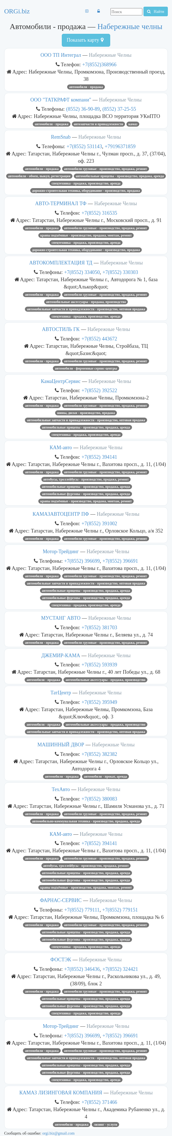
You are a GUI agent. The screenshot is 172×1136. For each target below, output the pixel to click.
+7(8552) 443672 (99, 338)
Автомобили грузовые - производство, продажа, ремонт (105, 169)
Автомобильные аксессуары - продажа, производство (86, 302)
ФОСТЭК (60, 959)
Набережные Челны (110, 55)
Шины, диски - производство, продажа (86, 413)
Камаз (132, 124)
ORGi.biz (17, 11)
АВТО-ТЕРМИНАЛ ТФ (61, 203)
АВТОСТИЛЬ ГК (61, 329)
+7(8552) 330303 (120, 272)
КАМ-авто (61, 447)
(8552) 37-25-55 (119, 109)
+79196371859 (120, 146)
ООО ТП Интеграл (61, 55)
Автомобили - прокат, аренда (105, 776)
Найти (155, 11)
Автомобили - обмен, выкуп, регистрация (39, 176)
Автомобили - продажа (86, 87)
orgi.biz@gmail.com (58, 1133)
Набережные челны (129, 26)
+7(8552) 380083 (99, 798)
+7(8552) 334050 (82, 272)
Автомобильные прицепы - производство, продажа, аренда (120, 176)
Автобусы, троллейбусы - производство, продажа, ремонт (86, 479)
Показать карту (85, 39)
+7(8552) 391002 (99, 523)
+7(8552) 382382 (99, 754)
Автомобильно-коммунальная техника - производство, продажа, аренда (86, 821)
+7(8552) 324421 (120, 969)
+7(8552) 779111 (82, 909)
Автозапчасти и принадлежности (98, 124)
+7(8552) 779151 (120, 909)
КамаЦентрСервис (61, 381)
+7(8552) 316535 (99, 213)
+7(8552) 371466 (99, 1102)
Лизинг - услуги (105, 1124)
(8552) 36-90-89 (83, 109)
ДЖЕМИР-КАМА (60, 655)
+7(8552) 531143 (84, 146)
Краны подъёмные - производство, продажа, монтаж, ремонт (86, 235)
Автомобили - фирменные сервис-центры (86, 368)
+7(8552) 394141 (99, 457)
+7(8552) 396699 (82, 561)
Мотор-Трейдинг (61, 551)
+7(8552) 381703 (99, 627)
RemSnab (60, 136)
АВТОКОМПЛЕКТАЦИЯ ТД (61, 262)
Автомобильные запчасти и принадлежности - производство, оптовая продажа (86, 309)
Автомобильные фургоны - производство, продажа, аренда (86, 494)
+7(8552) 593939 (99, 664)
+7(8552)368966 (99, 64)
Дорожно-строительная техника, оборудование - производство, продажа (86, 190)
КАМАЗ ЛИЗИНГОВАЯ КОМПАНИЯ (60, 1092)
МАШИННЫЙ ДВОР (60, 744)
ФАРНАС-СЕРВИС (61, 900)
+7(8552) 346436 (82, 969)
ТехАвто (61, 789)
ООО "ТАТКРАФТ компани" (60, 99)
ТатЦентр (60, 692)
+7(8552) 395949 (99, 702)
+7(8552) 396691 (120, 561)
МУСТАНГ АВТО (61, 618)
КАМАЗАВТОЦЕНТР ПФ (61, 514)
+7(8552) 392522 (99, 390)
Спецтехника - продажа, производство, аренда (85, 183)
